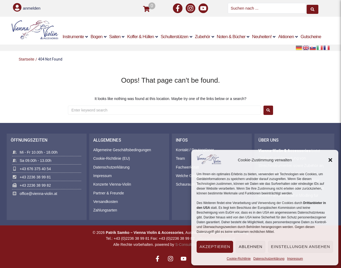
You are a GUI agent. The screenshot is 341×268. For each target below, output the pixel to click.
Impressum (295, 259)
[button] (330, 160)
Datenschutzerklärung (269, 259)
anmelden (31, 8)
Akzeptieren (215, 246)
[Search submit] (312, 8)
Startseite (26, 59)
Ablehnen (250, 246)
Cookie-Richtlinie (239, 259)
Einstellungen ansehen (300, 246)
